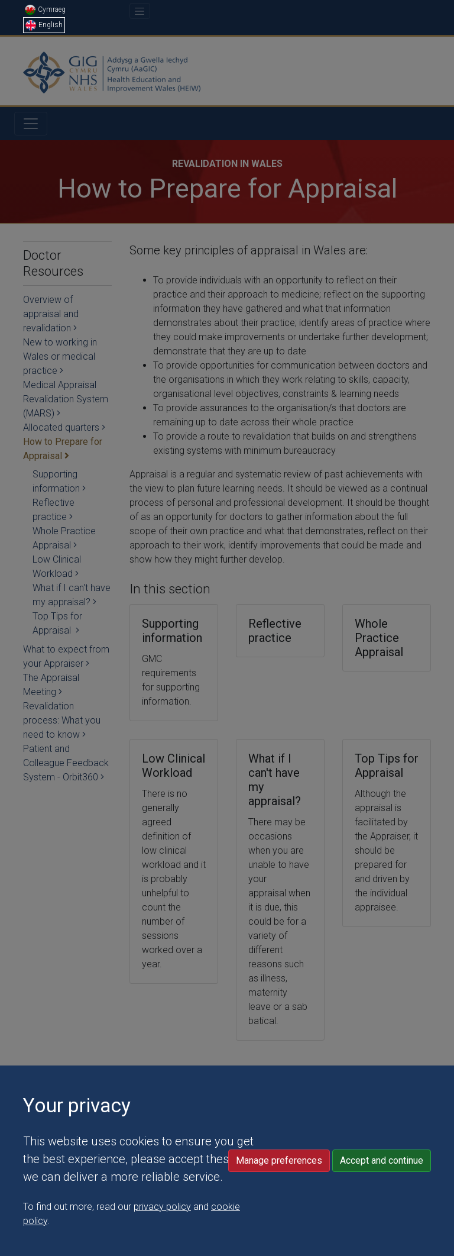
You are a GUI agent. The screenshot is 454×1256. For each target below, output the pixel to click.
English (44, 25)
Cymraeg (45, 9)
